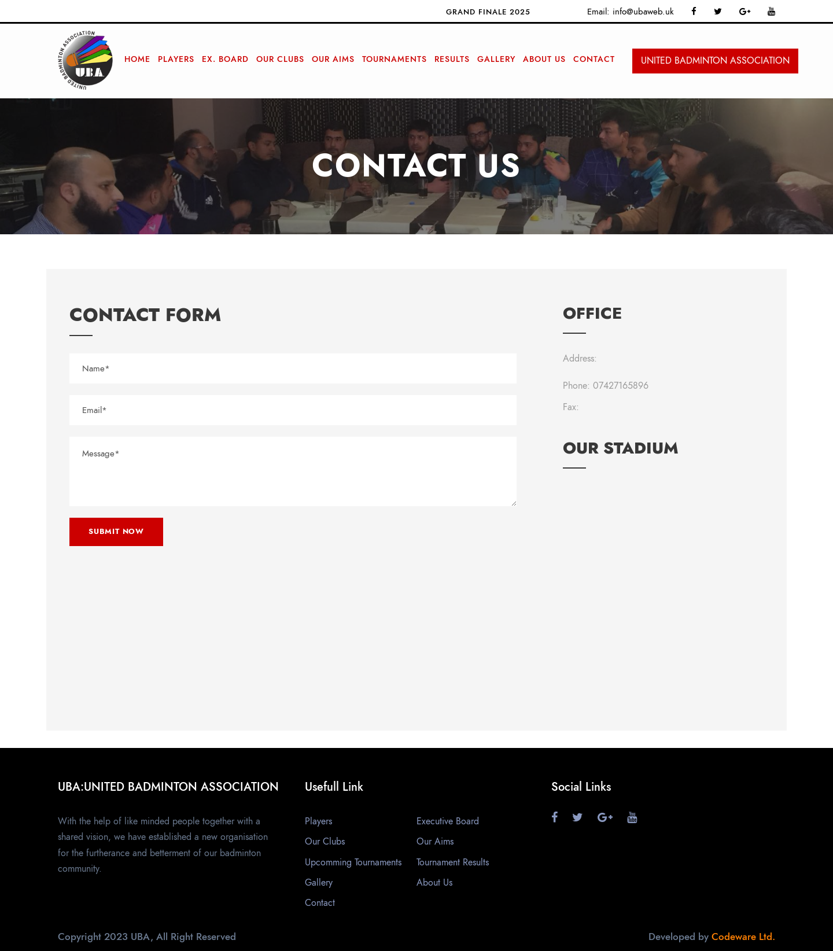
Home (137, 59)
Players (176, 59)
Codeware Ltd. (743, 936)
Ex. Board (225, 59)
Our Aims (333, 59)
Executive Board (448, 821)
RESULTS (452, 59)
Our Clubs (280, 59)
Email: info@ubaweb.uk (630, 11)
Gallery (496, 59)
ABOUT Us (544, 59)
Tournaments (394, 59)
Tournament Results (453, 862)
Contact (594, 59)
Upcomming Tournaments (353, 862)
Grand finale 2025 (491, 12)
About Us (434, 882)
